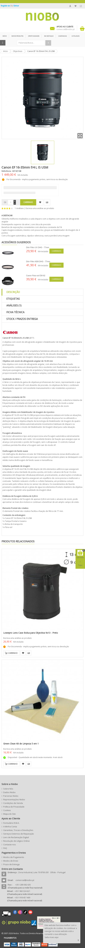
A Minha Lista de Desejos (75, 6)
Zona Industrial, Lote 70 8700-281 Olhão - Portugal (41, 872)
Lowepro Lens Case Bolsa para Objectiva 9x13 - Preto (30, 632)
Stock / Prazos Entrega (22, 319)
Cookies (7, 810)
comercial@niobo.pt (25, 880)
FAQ (5, 848)
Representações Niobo (14, 799)
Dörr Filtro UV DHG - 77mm (37, 247)
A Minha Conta (70, 6)
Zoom (80, 135)
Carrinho (56, 251)
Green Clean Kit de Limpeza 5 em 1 (21, 743)
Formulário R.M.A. (11, 823)
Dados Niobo (9, 792)
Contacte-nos (9, 844)
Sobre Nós (8, 788)
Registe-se (5, 5)
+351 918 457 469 (22, 897)
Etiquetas (13, 298)
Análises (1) (13, 305)
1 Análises (19, 208)
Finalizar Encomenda (81, 6)
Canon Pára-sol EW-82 (35, 276)
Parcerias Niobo (10, 795)
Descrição (13, 292)
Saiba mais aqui (51, 937)
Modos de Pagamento (13, 857)
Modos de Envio (10, 860)
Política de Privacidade (13, 806)
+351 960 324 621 (22, 891)
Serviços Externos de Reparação (18, 833)
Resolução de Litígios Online (16, 841)
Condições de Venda (13, 803)
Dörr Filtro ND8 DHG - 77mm (38, 261)
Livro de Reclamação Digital (16, 837)
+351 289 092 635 (23, 884)
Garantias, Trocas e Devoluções (18, 830)
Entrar (16, 5)
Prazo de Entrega (11, 864)
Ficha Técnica (15, 312)
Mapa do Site (9, 813)
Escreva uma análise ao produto (40, 208)
